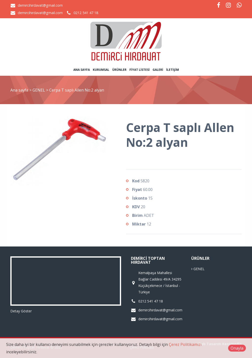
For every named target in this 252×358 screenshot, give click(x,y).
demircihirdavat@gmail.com (40, 5)
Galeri (158, 70)
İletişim (172, 70)
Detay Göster (21, 311)
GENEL (39, 90)
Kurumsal (101, 70)
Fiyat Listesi (139, 70)
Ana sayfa (81, 70)
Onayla (237, 348)
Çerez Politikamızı (185, 344)
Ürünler (119, 70)
